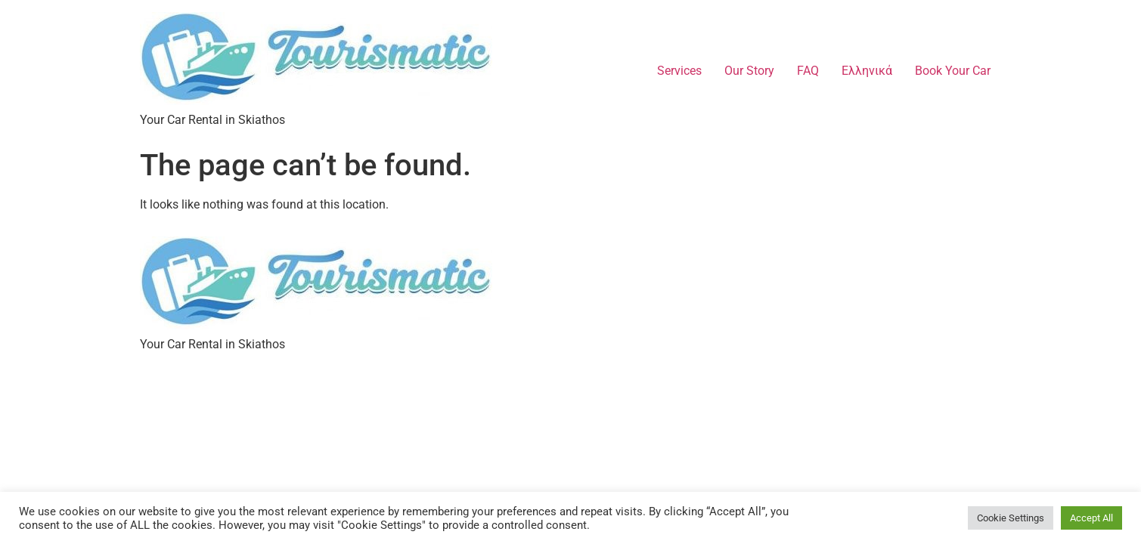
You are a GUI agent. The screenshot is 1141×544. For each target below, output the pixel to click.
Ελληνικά (867, 70)
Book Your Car (953, 70)
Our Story (749, 70)
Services (679, 70)
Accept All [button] (1091, 518)
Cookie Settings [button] (1010, 518)
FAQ (808, 70)
